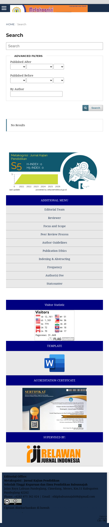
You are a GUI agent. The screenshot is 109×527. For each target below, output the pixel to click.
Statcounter (55, 283)
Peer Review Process (54, 234)
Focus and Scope (54, 226)
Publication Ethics (55, 251)
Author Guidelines (54, 242)
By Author (17, 89)
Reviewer (54, 218)
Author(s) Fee (54, 275)
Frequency (54, 267)
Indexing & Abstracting (54, 259)
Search (96, 107)
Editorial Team (54, 209)
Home (10, 24)
